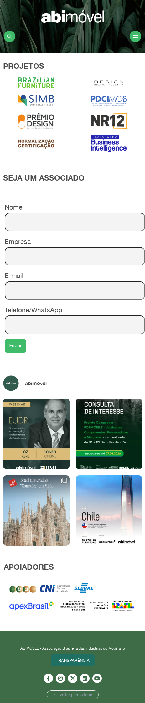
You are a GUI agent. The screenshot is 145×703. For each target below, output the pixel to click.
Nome (75, 214)
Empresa (75, 249)
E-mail (75, 283)
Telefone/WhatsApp (75, 317)
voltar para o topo (72, 694)
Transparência (73, 660)
